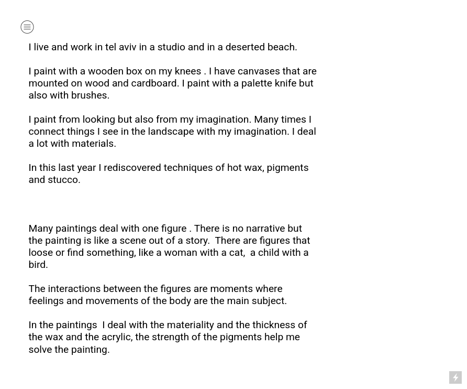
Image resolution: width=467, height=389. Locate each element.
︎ (27, 27)
